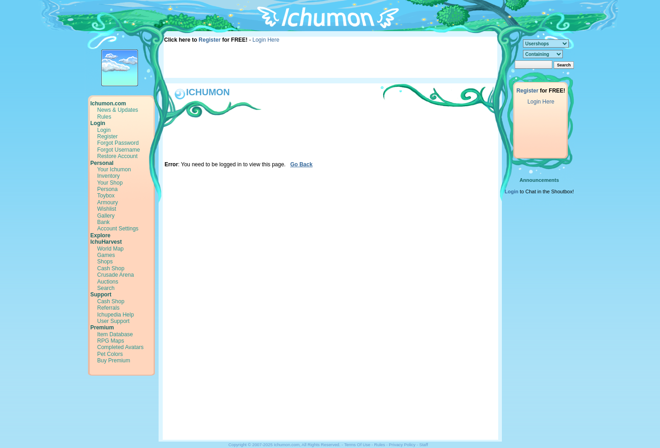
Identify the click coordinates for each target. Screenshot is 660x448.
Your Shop (110, 183)
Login (97, 123)
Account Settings (117, 228)
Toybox (106, 195)
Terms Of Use (357, 445)
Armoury (107, 202)
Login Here (266, 40)
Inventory (108, 176)
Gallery (106, 216)
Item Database (115, 334)
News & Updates (117, 110)
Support (100, 294)
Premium (102, 327)
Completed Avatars (120, 347)
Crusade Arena (115, 275)
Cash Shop (110, 268)
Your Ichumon (114, 169)
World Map (110, 249)
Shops (105, 261)
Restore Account (117, 156)
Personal (102, 163)
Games (106, 255)
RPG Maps (110, 341)
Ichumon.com (108, 103)
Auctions (107, 282)
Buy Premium (113, 360)
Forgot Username (118, 150)
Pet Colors (110, 354)
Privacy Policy (402, 445)
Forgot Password (118, 143)
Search (106, 288)
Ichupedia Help (115, 314)
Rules (104, 117)
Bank (103, 222)
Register (209, 40)
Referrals (108, 308)
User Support (113, 321)
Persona (107, 189)
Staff (423, 445)
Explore (100, 235)
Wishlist (106, 209)
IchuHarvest (106, 242)
